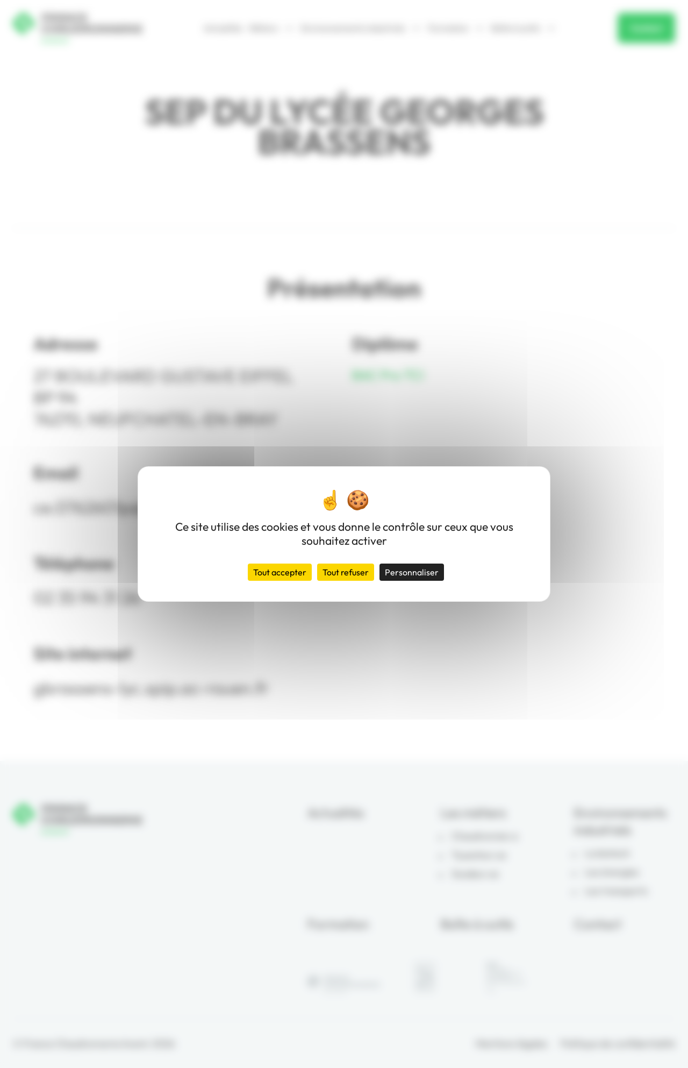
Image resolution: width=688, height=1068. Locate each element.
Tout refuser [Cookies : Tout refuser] (345, 572)
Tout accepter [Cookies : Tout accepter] (279, 572)
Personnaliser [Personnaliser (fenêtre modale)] (412, 572)
